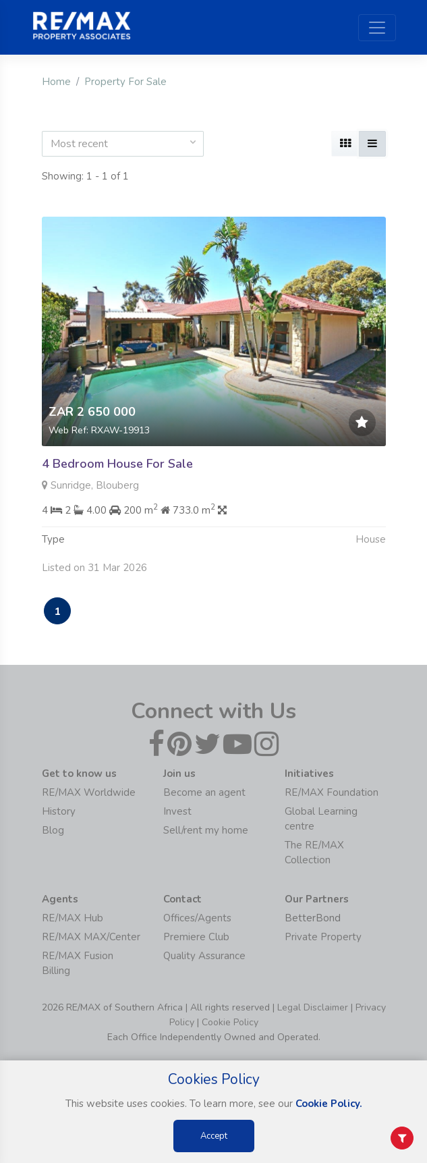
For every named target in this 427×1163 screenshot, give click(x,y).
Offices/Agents (197, 918)
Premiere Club (196, 937)
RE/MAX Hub (72, 918)
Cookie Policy (230, 1022)
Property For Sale (125, 81)
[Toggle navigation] (377, 27)
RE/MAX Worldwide (89, 792)
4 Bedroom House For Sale (117, 464)
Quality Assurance (204, 956)
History (59, 811)
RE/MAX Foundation (331, 792)
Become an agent (204, 792)
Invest (177, 811)
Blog (53, 830)
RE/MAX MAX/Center (91, 937)
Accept (213, 1136)
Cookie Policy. (328, 1103)
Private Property (323, 937)
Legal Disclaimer (312, 1007)
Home (56, 81)
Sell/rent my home (205, 830)
